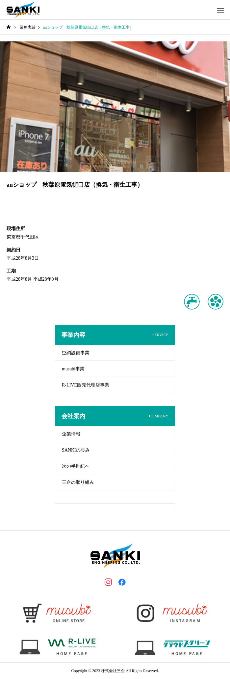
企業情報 (71, 434)
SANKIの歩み (76, 450)
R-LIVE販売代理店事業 (85, 385)
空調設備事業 (75, 352)
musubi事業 (73, 368)
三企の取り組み (78, 482)
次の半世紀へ (75, 466)
